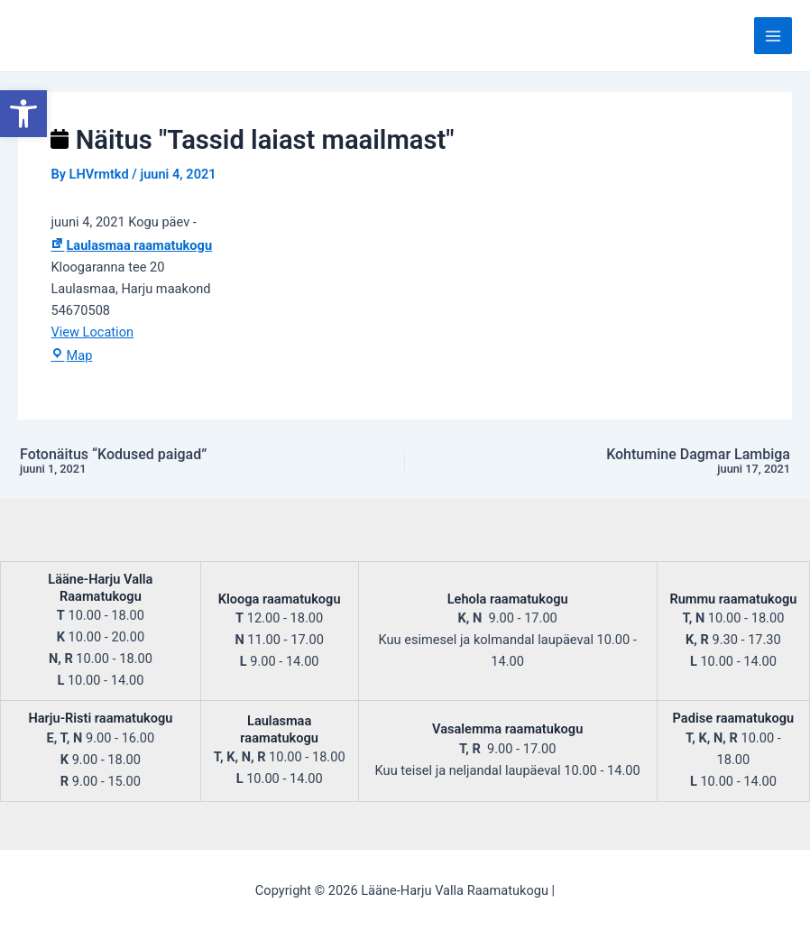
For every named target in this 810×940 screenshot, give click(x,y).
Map (71, 355)
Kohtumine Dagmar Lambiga (644, 461)
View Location (92, 332)
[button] (23, 113)
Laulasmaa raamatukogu (131, 245)
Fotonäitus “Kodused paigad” (165, 461)
